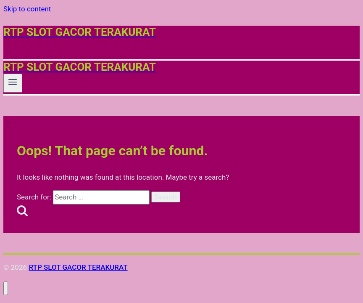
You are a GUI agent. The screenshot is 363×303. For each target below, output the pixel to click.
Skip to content (27, 9)
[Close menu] (5, 288)
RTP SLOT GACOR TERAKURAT (78, 267)
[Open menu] (12, 83)
